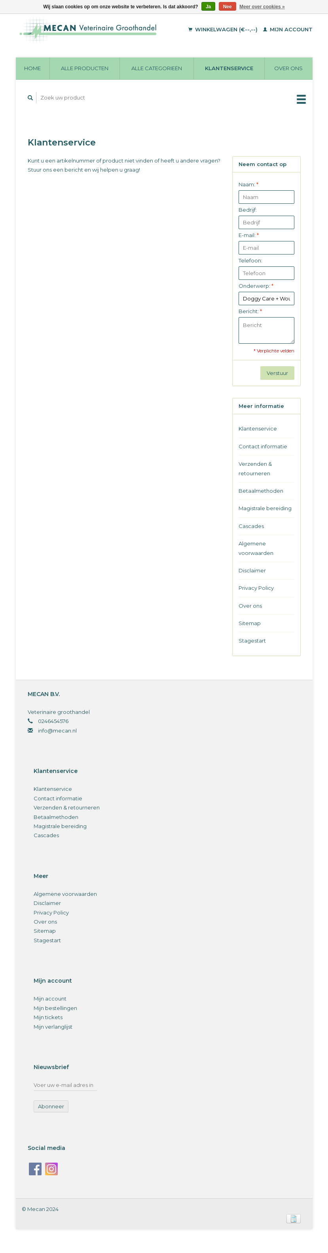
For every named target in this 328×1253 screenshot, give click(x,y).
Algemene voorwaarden (256, 548)
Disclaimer (252, 570)
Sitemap (250, 623)
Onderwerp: (256, 286)
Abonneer (51, 1106)
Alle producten (84, 68)
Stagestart (252, 640)
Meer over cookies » (262, 7)
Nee (227, 7)
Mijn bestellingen (55, 1008)
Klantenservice (229, 68)
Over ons (288, 68)
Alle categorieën (156, 68)
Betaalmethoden (261, 491)
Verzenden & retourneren (255, 468)
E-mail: (249, 235)
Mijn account (288, 29)
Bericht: (250, 311)
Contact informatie (263, 446)
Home (32, 68)
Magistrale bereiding (265, 508)
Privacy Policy (256, 588)
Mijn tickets (48, 1017)
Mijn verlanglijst (53, 1026)
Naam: (248, 184)
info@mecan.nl (57, 730)
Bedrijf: (248, 210)
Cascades (251, 526)
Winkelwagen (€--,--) (223, 29)
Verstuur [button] (277, 373)
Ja (208, 7)
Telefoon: (250, 260)
